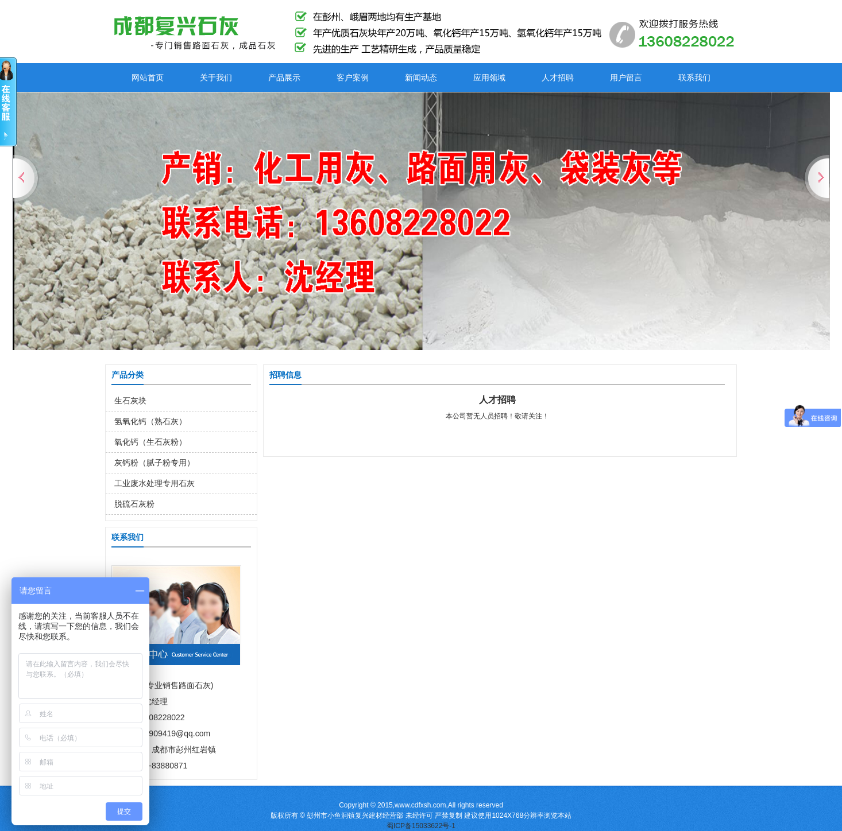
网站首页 (148, 77)
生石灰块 (130, 400)
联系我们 (694, 77)
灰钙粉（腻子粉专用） (154, 462)
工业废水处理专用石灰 (154, 483)
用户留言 (626, 77)
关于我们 (216, 77)
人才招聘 (558, 77)
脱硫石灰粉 (134, 503)
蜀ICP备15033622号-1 (421, 826)
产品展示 (284, 77)
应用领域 (489, 77)
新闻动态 (421, 77)
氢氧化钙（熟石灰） (150, 421)
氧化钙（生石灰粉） (150, 441)
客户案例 (353, 77)
